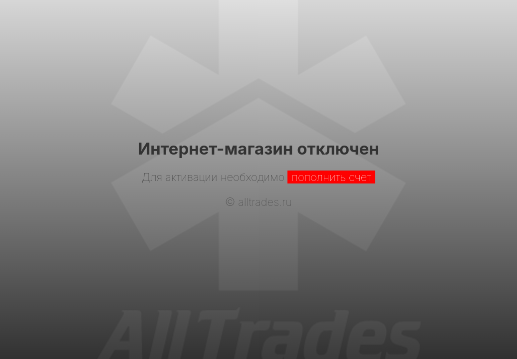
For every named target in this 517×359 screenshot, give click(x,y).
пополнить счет (331, 177)
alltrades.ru (265, 201)
